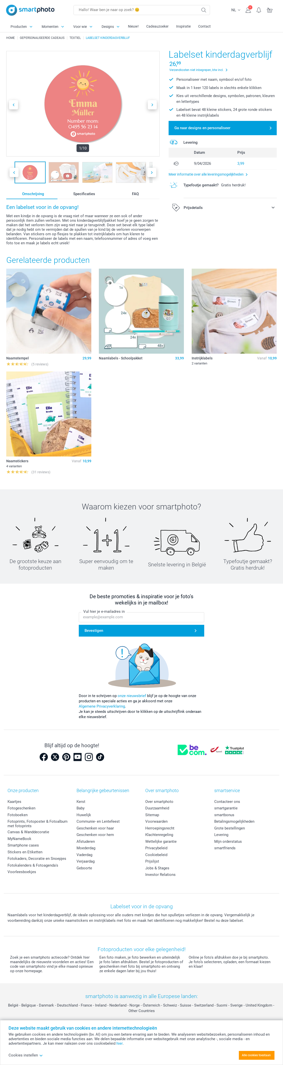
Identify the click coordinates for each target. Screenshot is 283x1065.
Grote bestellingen (229, 828)
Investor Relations (160, 874)
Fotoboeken (18, 815)
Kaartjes (14, 801)
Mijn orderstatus (228, 841)
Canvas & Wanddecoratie (28, 832)
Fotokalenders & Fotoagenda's (33, 865)
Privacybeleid (156, 848)
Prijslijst (152, 861)
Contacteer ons (227, 801)
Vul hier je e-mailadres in (104, 612)
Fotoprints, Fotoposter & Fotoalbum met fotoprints (37, 823)
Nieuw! (133, 26)
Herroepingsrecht (159, 828)
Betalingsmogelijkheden (234, 821)
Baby (81, 808)
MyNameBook (19, 838)
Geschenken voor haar (95, 828)
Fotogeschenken (21, 808)
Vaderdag (84, 855)
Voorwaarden (156, 821)
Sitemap (152, 815)
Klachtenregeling (159, 834)
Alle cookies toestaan (256, 1055)
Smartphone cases (23, 845)
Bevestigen (94, 630)
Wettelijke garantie (161, 841)
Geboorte (84, 868)
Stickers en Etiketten (25, 852)
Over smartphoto (159, 801)
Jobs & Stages (157, 868)
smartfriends (225, 848)
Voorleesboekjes (22, 872)
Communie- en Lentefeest (98, 821)
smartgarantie (226, 808)
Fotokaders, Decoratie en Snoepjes (37, 858)
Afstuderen (86, 841)
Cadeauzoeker (157, 26)
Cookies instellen (26, 1055)
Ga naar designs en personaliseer (202, 128)
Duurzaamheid (157, 808)
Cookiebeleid (156, 855)
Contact (204, 26)
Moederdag (86, 848)
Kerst (81, 801)
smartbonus (224, 815)
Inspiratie (183, 26)
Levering (221, 834)
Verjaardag (86, 861)
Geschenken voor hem (95, 834)
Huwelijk (84, 815)
